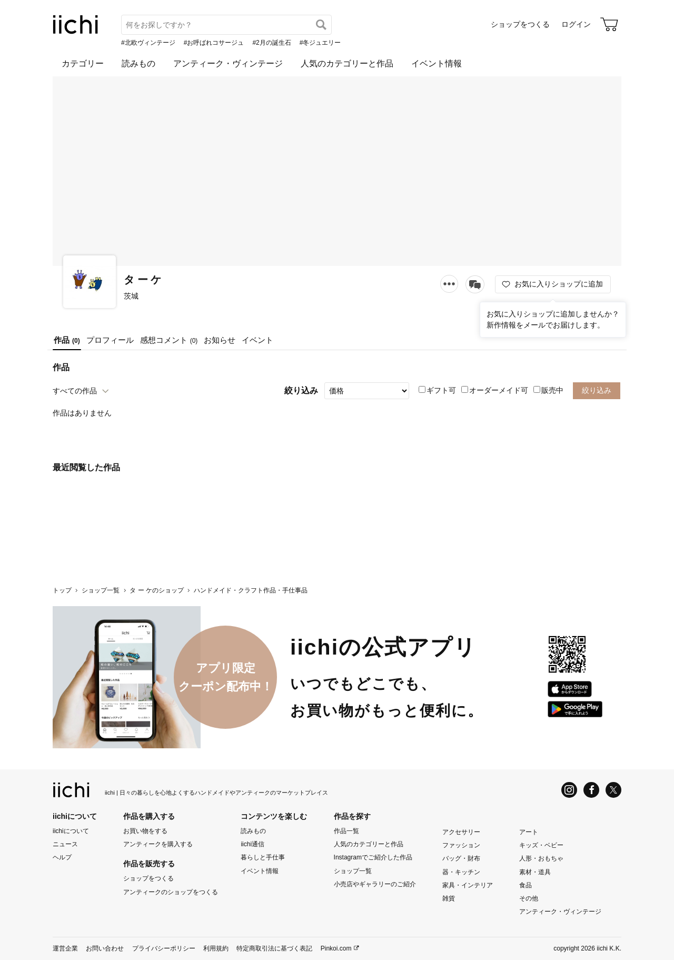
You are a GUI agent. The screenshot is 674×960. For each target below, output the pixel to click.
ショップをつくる (520, 24)
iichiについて (71, 831)
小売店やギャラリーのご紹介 (375, 884)
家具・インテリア (467, 885)
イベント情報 (436, 63)
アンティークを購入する (158, 844)
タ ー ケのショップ (157, 590)
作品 (67, 339)
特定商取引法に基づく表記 (274, 948)
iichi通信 (252, 844)
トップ (62, 590)
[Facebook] (591, 790)
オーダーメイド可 (494, 390)
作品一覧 (346, 831)
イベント (257, 339)
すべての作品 (75, 391)
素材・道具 (535, 871)
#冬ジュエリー (320, 42)
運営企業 (65, 948)
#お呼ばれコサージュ (214, 42)
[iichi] (75, 31)
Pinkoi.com (336, 948)
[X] (613, 790)
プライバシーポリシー (163, 948)
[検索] (321, 25)
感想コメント (169, 339)
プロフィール (110, 339)
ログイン (576, 24)
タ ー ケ (142, 279)
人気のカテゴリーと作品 (347, 63)
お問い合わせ (105, 948)
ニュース (65, 844)
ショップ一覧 (101, 590)
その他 (528, 898)
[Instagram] (569, 790)
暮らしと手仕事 (263, 857)
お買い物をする (145, 831)
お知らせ (219, 339)
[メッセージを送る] (474, 284)
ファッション (461, 845)
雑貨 (448, 898)
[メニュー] (449, 283)
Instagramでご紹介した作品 (373, 857)
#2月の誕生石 (271, 42)
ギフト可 (437, 390)
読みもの (138, 63)
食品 (525, 885)
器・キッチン (461, 871)
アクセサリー (461, 832)
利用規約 (216, 948)
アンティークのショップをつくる (170, 891)
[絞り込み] (366, 390)
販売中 (548, 390)
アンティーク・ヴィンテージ (228, 63)
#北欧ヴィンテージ (148, 42)
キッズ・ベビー (541, 845)
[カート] (609, 24)
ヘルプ (62, 857)
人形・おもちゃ (541, 858)
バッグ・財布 (461, 858)
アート (528, 832)
